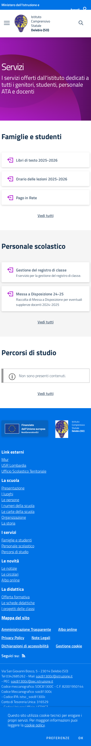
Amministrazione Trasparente (26, 629)
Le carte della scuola (17, 511)
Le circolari (9, 574)
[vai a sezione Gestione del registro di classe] (45, 272)
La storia (8, 523)
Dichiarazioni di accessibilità (25, 646)
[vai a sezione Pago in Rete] (45, 197)
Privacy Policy (12, 638)
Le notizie (9, 568)
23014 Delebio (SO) (54, 670)
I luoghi (7, 494)
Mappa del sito (15, 617)
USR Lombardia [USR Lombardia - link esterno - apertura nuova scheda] (13, 465)
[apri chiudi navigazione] (7, 23)
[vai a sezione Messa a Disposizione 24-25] (45, 298)
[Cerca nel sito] (81, 23)
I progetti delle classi (17, 608)
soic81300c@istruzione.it (54, 676)
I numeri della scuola (17, 505)
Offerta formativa (15, 597)
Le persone (10, 500)
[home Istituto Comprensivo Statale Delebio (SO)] (37, 23)
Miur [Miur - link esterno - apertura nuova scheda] (4, 459)
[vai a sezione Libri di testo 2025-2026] (45, 159)
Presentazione (13, 488)
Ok (80, 738)
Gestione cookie (69, 646)
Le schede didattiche (18, 603)
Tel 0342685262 (13, 676)
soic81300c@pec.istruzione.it (32, 681)
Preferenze (58, 738)
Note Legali (41, 638)
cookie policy (35, 725)
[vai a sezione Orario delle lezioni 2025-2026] (45, 178)
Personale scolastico (17, 546)
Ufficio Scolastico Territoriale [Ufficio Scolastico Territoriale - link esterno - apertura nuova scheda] (23, 471)
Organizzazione (13, 517)
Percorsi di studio (14, 552)
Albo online (10, 580)
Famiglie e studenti (16, 540)
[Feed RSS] (23, 655)
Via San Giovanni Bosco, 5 (19, 670)
